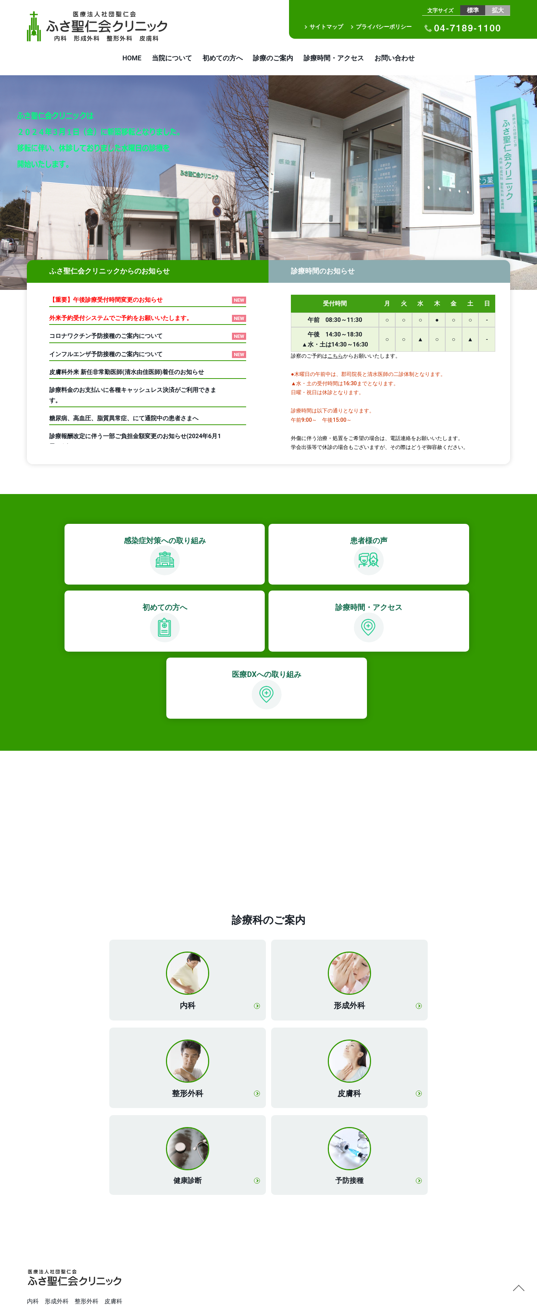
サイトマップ (326, 26)
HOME (117, 59)
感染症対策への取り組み (70, 541)
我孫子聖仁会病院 (51, 1243)
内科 (162, 939)
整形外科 (375, 939)
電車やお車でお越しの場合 (62, 1198)
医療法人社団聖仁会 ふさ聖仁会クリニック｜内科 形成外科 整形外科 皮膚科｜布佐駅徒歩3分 (107, 26)
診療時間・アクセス (342, 59)
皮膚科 (161, 1026)
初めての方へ (220, 59)
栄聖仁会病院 (45, 1278)
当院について (163, 59)
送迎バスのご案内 (51, 1209)
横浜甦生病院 (45, 1266)
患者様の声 (198, 541)
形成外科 (268, 939)
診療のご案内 (276, 59)
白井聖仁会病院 (48, 1255)
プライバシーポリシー (384, 26)
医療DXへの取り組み (263, 608)
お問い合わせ (409, 59)
